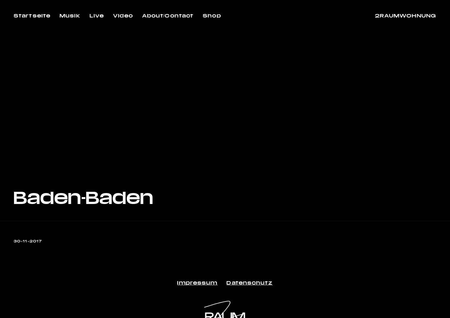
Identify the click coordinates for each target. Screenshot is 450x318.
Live (97, 15)
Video (123, 15)
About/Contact (168, 15)
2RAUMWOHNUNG (405, 15)
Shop (212, 15)
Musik (70, 15)
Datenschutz (249, 282)
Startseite (32, 15)
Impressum (197, 282)
